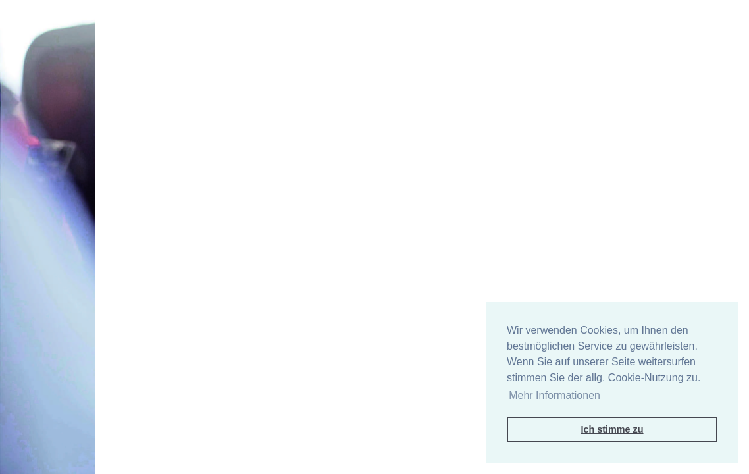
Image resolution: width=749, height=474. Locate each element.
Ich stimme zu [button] (612, 429)
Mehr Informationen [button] (554, 395)
